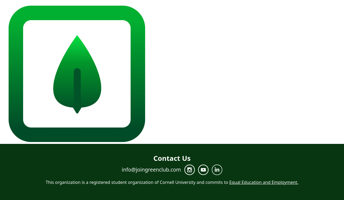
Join (318, 74)
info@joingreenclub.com (151, 169)
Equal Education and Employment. (263, 182)
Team (282, 74)
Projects (301, 74)
